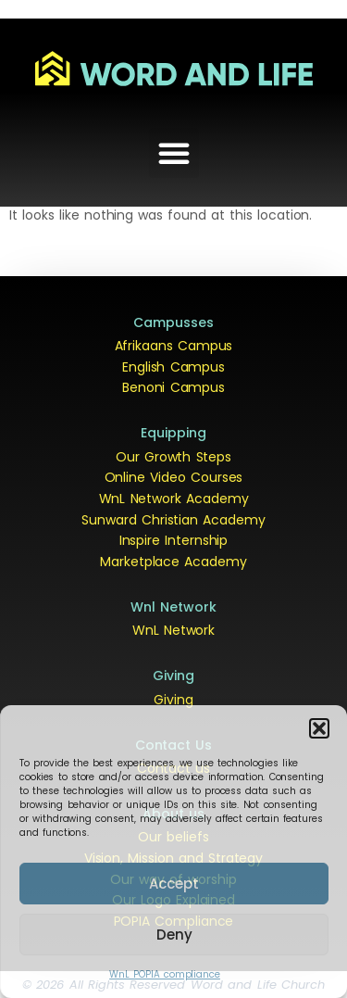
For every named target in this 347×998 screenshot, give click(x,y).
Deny (174, 934)
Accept (174, 883)
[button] (319, 728)
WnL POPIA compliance (164, 974)
